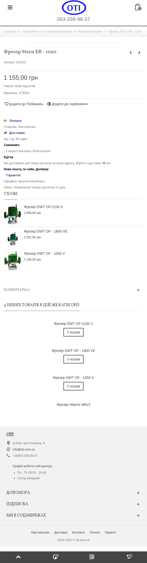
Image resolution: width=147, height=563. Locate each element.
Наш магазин (40, 532)
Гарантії (110, 532)
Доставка (60, 532)
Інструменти (30, 31)
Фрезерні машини (90, 31)
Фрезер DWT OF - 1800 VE (45, 231)
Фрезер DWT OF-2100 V (43, 207)
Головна (9, 31)
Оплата (95, 532)
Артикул (9, 62)
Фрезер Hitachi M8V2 (74, 405)
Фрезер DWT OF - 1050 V (44, 253)
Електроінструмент (58, 31)
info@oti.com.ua (24, 449)
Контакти (78, 532)
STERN (24, 93)
